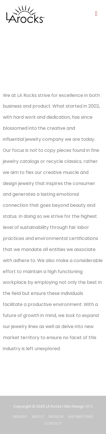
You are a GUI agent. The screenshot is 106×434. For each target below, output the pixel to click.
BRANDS (20, 416)
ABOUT (38, 416)
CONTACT (53, 423)
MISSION (55, 416)
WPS (89, 406)
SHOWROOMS (80, 416)
